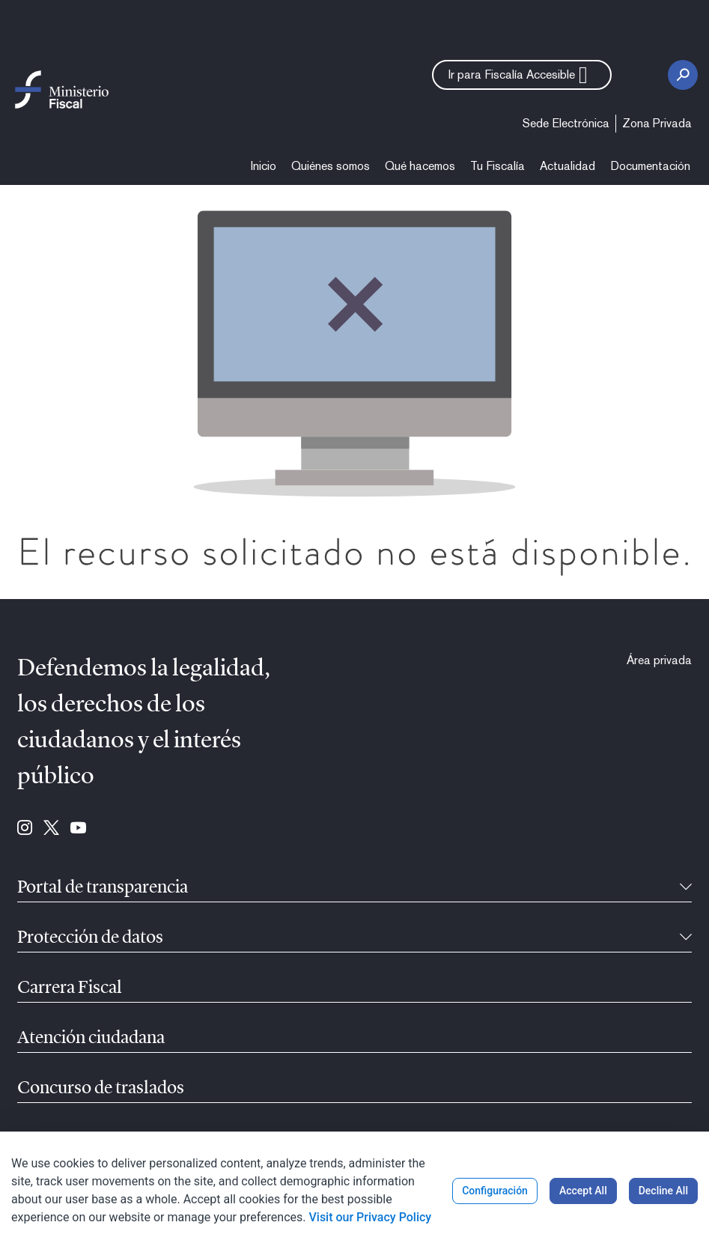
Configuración (495, 1191)
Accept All (583, 1191)
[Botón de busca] (683, 75)
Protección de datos (90, 938)
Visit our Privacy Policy (369, 1217)
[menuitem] (566, 124)
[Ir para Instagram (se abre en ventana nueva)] (24, 829)
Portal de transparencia (102, 888)
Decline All (663, 1191)
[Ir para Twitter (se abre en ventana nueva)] (51, 829)
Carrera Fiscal (69, 988)
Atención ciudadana (91, 1039)
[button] (522, 75)
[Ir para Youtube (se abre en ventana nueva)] (78, 829)
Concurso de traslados (100, 1089)
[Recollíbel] (686, 888)
